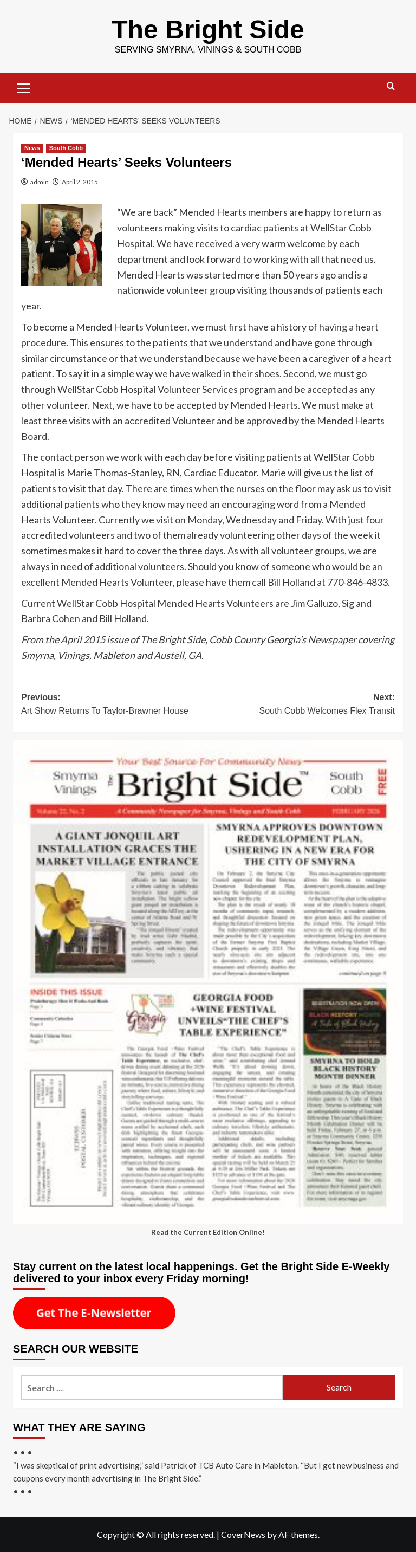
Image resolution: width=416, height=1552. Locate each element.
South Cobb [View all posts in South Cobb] (66, 147)
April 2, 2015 (80, 181)
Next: (301, 704)
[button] (24, 86)
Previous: (114, 704)
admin (39, 181)
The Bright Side (208, 29)
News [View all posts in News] (32, 147)
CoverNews (243, 1534)
